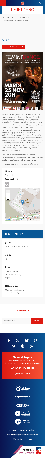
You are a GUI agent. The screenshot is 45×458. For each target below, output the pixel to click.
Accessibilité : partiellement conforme (22, 434)
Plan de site (18, 439)
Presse (29, 439)
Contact (12, 430)
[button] (22, 202)
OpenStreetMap (35, 220)
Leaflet (24, 220)
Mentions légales (27, 430)
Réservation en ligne (13, 293)
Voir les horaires (22, 373)
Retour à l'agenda (13, 47)
